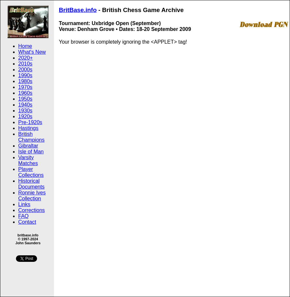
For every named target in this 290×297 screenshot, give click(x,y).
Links (24, 204)
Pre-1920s (30, 122)
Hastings (28, 128)
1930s (25, 110)
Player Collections (31, 172)
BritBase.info (78, 10)
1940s (25, 104)
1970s (25, 87)
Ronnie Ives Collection (32, 195)
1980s (25, 81)
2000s (25, 69)
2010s (25, 63)
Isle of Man (31, 151)
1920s (25, 116)
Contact (27, 222)
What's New (32, 52)
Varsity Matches (28, 160)
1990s (25, 75)
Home (25, 46)
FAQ (23, 216)
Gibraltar (28, 145)
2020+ (25, 58)
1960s (25, 93)
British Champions (31, 137)
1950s (25, 99)
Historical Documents (31, 184)
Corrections (31, 210)
